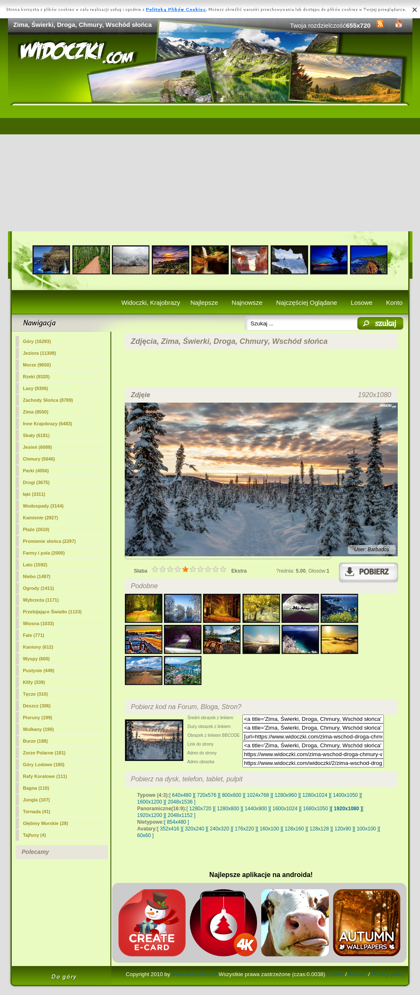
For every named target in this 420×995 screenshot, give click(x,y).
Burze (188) (35, 741)
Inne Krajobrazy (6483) (47, 423)
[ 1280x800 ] (228, 809)
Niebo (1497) (36, 576)
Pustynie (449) (39, 670)
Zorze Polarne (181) (44, 752)
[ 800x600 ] (231, 795)
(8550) (36, 411)
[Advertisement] (210, 168)
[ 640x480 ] (181, 795)
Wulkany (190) (38, 729)
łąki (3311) (34, 494)
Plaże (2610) (36, 529)
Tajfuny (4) (34, 835)
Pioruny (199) (37, 717)
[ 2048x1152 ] (180, 815)
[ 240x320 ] (219, 829)
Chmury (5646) (39, 458)
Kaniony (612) (38, 646)
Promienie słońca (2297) (49, 541)
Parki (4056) (36, 470)
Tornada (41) (36, 811)
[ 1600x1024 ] (285, 809)
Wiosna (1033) (38, 623)
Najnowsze (247, 302)
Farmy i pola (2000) (44, 552)
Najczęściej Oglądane (306, 302)
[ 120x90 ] (343, 829)
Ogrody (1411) (38, 588)
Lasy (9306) (35, 388)
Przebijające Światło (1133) (52, 611)
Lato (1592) (35, 564)
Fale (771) (34, 635)
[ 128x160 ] (294, 829)
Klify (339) (34, 682)
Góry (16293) (37, 341)
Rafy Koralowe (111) (45, 776)
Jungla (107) (36, 799)
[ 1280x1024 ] (314, 795)
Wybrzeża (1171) (41, 599)
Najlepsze (204, 302)
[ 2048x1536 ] (180, 802)
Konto (394, 302)
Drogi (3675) (36, 482)
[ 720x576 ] (206, 795)
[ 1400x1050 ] (345, 795)
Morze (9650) (37, 364)
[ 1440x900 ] (256, 809)
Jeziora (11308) (39, 353)
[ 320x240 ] (194, 829)
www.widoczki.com (194, 974)
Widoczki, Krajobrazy (150, 302)
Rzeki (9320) (36, 376)
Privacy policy (387, 974)
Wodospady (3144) (43, 505)
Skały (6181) (36, 435)
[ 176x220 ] (244, 829)
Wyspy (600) (36, 658)
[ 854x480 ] (176, 822)
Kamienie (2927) (40, 517)
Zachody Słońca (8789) (48, 400)
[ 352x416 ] (169, 829)
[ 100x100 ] (366, 829)
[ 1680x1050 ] (315, 809)
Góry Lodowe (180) (44, 764)
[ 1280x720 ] (200, 809)
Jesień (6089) (37, 447)
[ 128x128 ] (319, 829)
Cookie (335, 974)
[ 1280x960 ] (285, 795)
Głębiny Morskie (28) (45, 823)
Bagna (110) (36, 788)
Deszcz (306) (37, 705)
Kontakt (357, 974)
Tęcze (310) (35, 693)
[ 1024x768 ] (258, 795)
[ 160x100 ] (269, 829)
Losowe (362, 302)
